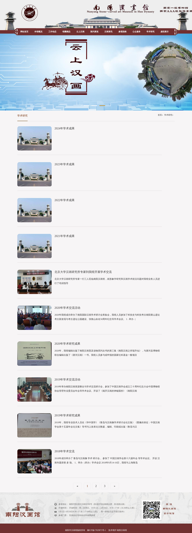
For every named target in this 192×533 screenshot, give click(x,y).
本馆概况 (38, 32)
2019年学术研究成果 (67, 415)
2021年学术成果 (65, 236)
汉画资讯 (108, 32)
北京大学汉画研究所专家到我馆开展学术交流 (83, 271)
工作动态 (52, 32)
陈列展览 (94, 32)
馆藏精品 (66, 32)
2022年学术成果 (65, 200)
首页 (160, 115)
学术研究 (151, 32)
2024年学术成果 (65, 128)
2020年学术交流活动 (67, 307)
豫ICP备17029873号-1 (96, 530)
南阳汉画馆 (121, 530)
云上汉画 (80, 32)
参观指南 (122, 32)
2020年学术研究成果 (67, 343)
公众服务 (136, 32)
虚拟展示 (165, 32)
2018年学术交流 (65, 451)
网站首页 (24, 32)
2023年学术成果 (65, 164)
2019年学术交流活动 (67, 379)
